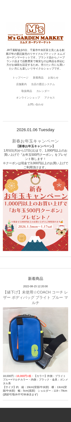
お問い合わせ (36, 104)
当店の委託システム (43, 84)
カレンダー (43, 90)
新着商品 (38, 77)
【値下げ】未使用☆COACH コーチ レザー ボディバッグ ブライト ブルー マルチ (35, 297)
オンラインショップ (28, 97)
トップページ (20, 77)
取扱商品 (26, 90)
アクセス (49, 97)
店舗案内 (21, 84)
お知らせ (53, 77)
